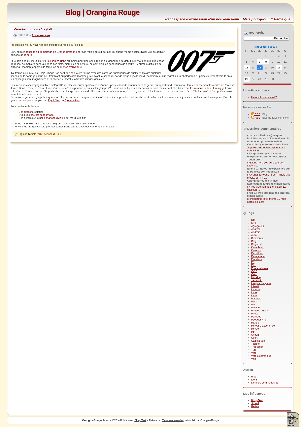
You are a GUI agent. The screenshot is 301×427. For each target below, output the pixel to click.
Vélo (254, 358)
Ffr (253, 262)
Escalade (256, 259)
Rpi (253, 331)
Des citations (26, 111)
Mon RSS (292, 421)
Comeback (257, 247)
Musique (256, 307)
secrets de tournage (42, 114)
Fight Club (54, 100)
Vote (254, 352)
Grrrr (254, 274)
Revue (255, 328)
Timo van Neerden (172, 420)
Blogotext (256, 244)
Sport (254, 337)
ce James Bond (57, 60)
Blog (254, 241)
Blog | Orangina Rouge (102, 12)
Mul (253, 304)
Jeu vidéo (257, 280)
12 (246, 67)
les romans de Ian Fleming (205, 88)
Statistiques (258, 340)
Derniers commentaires (264, 382)
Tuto (254, 349)
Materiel (256, 298)
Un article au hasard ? (264, 97)
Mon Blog (292, 416)
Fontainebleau (259, 268)
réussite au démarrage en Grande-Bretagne (51, 51)
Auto (254, 235)
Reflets (255, 406)
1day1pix (292, 423)
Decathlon (257, 253)
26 (246, 79)
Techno (255, 343)
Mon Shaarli (293, 419)
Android (255, 232)
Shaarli (255, 334)
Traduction (257, 346)
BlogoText (257, 400)
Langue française (261, 283)
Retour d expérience (263, 325)
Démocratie (258, 256)
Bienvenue (257, 238)
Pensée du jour (260, 310)
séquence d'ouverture (69, 66)
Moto (254, 301)
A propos (291, 425)
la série (28, 54)
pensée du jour (52, 133)
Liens (254, 379)
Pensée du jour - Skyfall (32, 29)
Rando (255, 322)
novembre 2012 (265, 46)
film (40, 133)
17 (278, 67)
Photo (254, 313)
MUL (254, 222)
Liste (254, 292)
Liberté (255, 286)
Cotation (256, 250)
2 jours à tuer (72, 100)
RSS (255, 114)
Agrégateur (257, 225)
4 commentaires (41, 35)
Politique (256, 316)
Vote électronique (261, 355)
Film (253, 265)
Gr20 (254, 271)
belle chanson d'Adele (52, 117)
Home (290, 414)
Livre (254, 295)
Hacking (256, 277)
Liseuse (255, 289)
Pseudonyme (259, 319)
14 (259, 67)
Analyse (256, 229)
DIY (253, 219)
